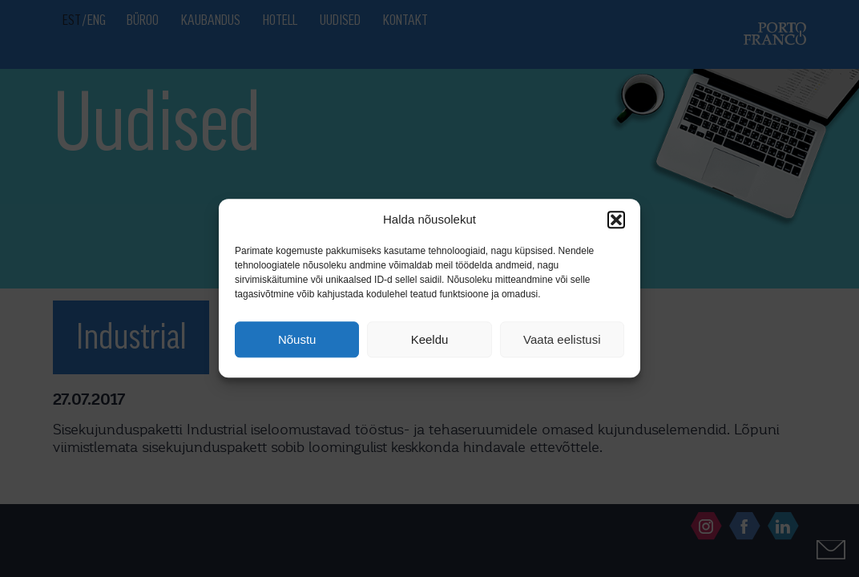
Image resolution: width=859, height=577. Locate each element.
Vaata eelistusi (561, 339)
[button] (616, 220)
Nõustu (297, 339)
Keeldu (430, 339)
